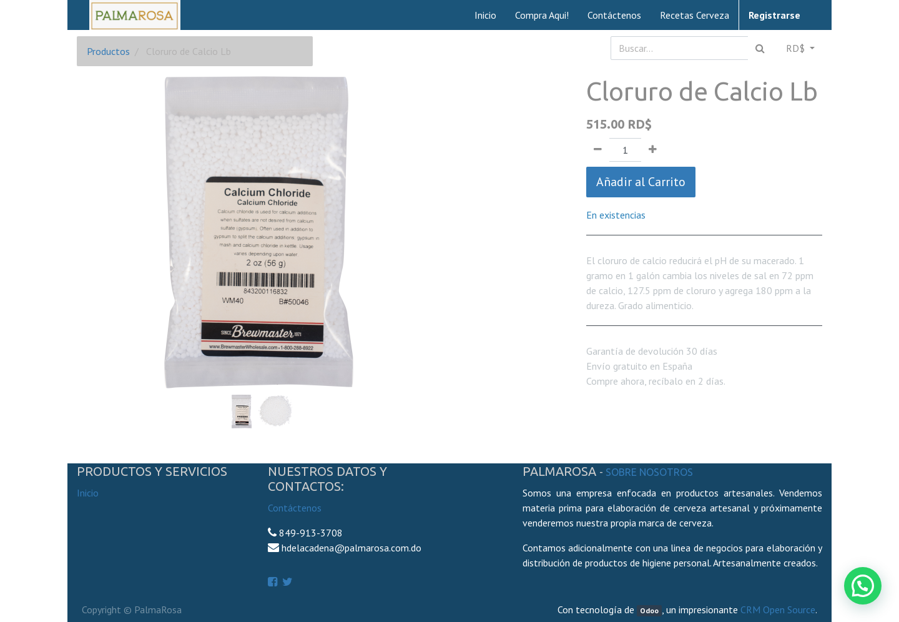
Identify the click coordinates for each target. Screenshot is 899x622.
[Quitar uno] (597, 150)
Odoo (649, 610)
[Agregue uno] (652, 150)
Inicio (88, 492)
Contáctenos (295, 507)
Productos (108, 51)
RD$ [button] (796, 48)
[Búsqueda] (760, 48)
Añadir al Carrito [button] (640, 182)
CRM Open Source (777, 609)
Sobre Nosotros (649, 472)
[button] (104, 201)
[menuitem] (485, 15)
